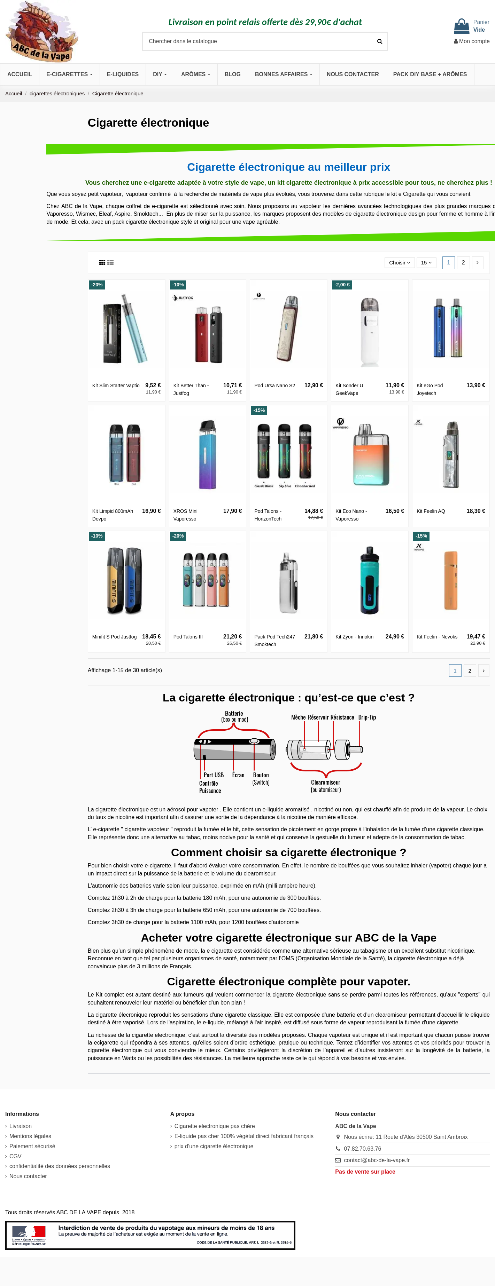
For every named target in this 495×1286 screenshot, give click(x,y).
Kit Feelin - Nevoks (437, 637)
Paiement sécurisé (32, 1147)
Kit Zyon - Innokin (354, 637)
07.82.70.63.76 (362, 1149)
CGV (15, 1157)
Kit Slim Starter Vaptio (116, 385)
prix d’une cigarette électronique (214, 1147)
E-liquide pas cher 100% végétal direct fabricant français (244, 1137)
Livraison (20, 1127)
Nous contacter (28, 1177)
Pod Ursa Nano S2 (274, 385)
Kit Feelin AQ (431, 511)
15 (426, 262)
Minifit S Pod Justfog (114, 637)
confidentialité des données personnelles (59, 1167)
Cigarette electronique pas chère (215, 1127)
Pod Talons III (188, 637)
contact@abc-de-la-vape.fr (377, 1161)
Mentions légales (30, 1137)
